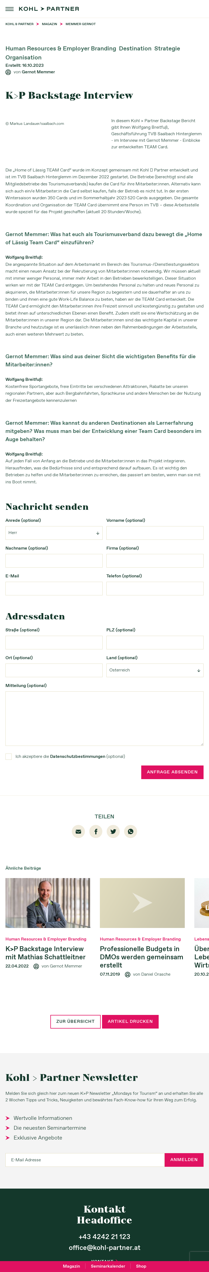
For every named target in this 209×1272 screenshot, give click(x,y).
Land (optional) (121, 658)
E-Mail (12, 576)
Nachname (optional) (26, 548)
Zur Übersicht (75, 1021)
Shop (141, 1266)
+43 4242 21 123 (104, 1237)
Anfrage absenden (172, 772)
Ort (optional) (19, 658)
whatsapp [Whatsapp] (130, 831)
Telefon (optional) (124, 576)
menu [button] (9, 9)
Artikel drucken (130, 1021)
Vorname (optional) (125, 520)
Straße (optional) (22, 630)
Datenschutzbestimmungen (77, 756)
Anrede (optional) (23, 520)
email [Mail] (78, 831)
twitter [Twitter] (113, 831)
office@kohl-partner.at (104, 1248)
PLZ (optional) (120, 630)
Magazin (71, 1266)
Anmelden (184, 1160)
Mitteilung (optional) (26, 686)
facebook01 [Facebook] (96, 831)
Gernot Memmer (38, 72)
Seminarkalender (108, 1266)
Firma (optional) (122, 548)
